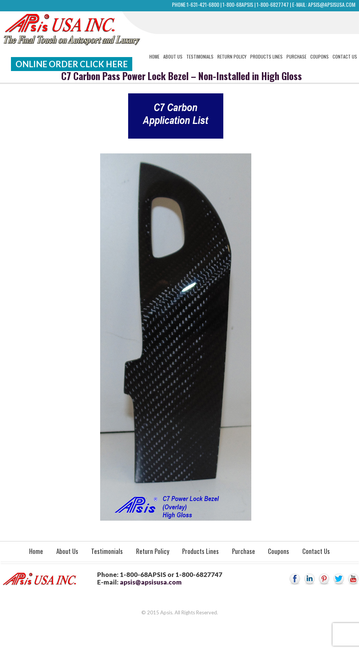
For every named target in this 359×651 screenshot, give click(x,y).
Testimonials (200, 56)
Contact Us (345, 56)
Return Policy (231, 56)
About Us (173, 56)
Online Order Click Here (71, 64)
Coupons (319, 56)
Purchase (296, 56)
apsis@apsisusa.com (331, 4)
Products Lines (266, 56)
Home (154, 56)
